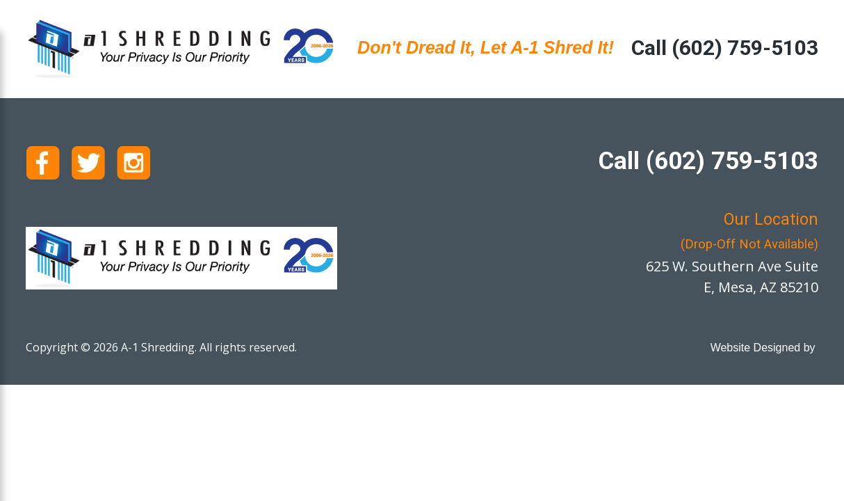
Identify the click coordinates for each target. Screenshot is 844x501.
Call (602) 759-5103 (724, 47)
